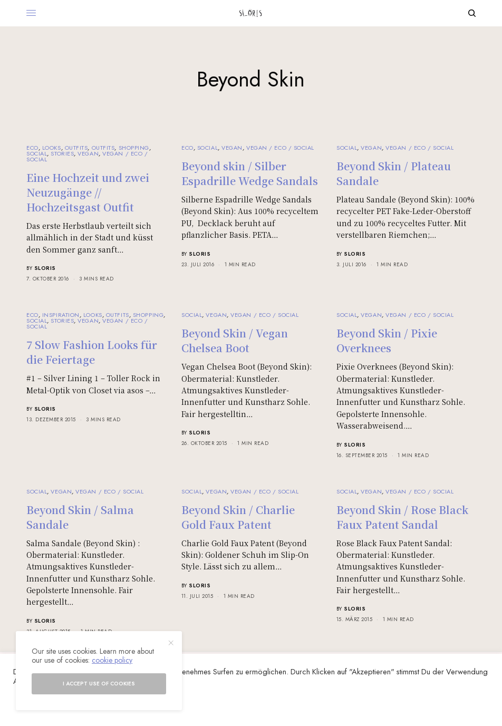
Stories (62, 153)
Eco (32, 147)
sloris (45, 268)
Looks (51, 147)
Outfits (76, 147)
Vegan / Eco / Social (280, 147)
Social (36, 153)
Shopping (134, 147)
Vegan (88, 153)
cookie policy (112, 660)
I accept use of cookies (99, 684)
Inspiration (61, 315)
